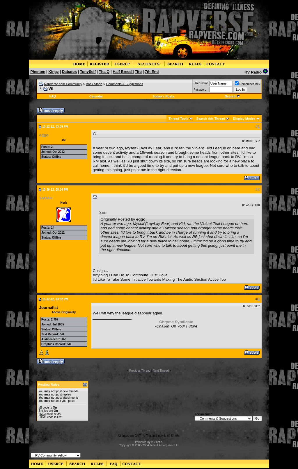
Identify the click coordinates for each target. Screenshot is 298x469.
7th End (152, 71)
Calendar (96, 96)
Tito (138, 71)
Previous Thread (139, 370)
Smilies (43, 410)
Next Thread (161, 370)
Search (230, 96)
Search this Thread (210, 118)
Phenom (37, 71)
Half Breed (123, 71)
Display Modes (244, 118)
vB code (44, 407)
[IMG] (42, 414)
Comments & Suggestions (124, 84)
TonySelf (88, 71)
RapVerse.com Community (63, 84)
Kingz (53, 71)
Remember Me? (247, 84)
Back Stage (94, 84)
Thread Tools (178, 118)
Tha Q (104, 71)
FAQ (52, 96)
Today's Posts (163, 96)
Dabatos (69, 71)
